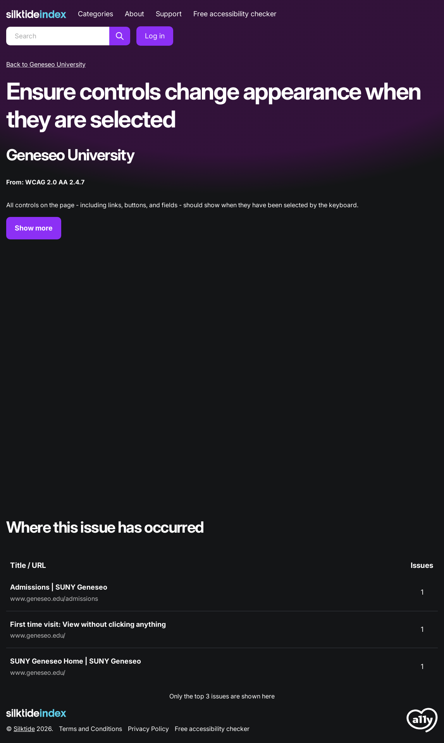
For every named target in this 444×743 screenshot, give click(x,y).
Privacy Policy (148, 729)
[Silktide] (36, 14)
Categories (95, 14)
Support (169, 14)
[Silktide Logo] (36, 713)
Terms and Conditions (90, 729)
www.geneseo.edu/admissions (54, 598)
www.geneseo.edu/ (37, 635)
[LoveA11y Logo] (422, 721)
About (134, 14)
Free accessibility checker (235, 14)
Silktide (24, 729)
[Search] (57, 36)
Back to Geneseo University (46, 64)
